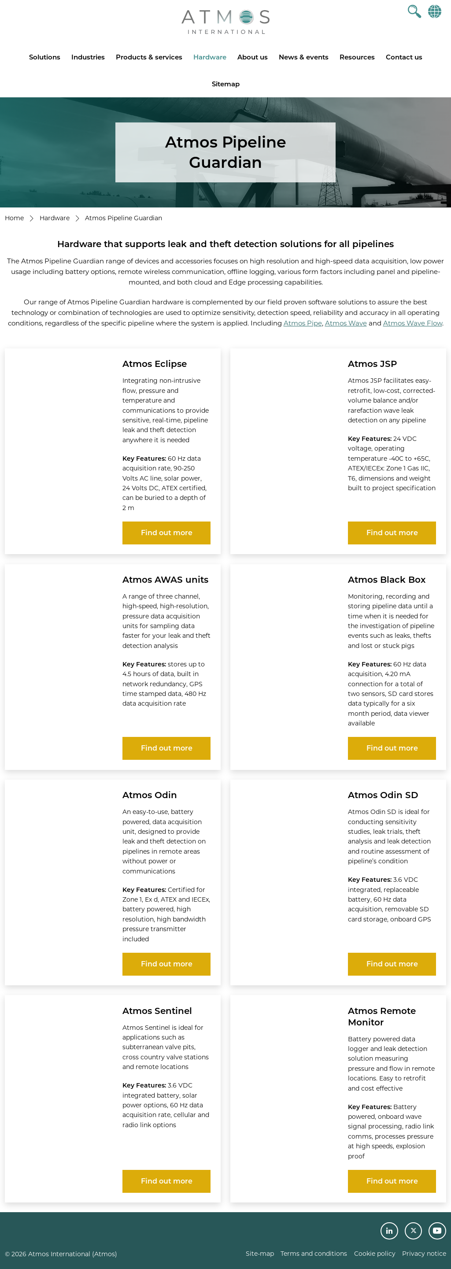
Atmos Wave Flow (412, 323)
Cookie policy (375, 1254)
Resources (357, 57)
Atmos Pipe (303, 323)
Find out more (166, 533)
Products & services (149, 57)
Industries (88, 57)
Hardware (209, 57)
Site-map (260, 1254)
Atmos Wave (346, 323)
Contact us (404, 57)
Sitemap (226, 84)
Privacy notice (424, 1254)
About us (252, 57)
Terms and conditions (314, 1254)
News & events (304, 57)
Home (14, 218)
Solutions (44, 57)
